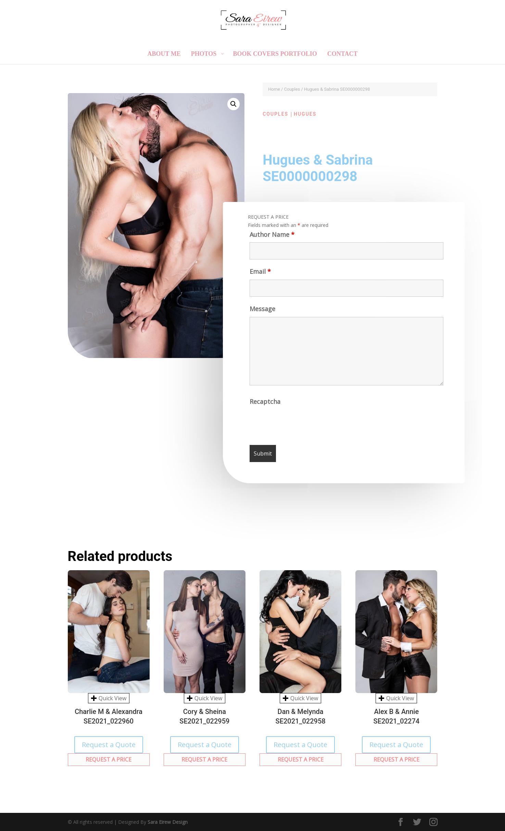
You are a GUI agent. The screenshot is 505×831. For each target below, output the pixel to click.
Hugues (305, 114)
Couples (292, 89)
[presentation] (303, 425)
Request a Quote (109, 744)
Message (262, 312)
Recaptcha (265, 404)
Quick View (108, 698)
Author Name (270, 237)
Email (259, 274)
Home (274, 89)
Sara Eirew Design (168, 822)
